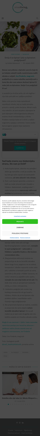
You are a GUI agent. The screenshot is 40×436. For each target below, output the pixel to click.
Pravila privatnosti (25, 237)
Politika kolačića (14, 237)
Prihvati (20, 221)
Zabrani (20, 227)
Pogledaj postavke (20, 233)
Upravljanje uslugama (20, 216)
